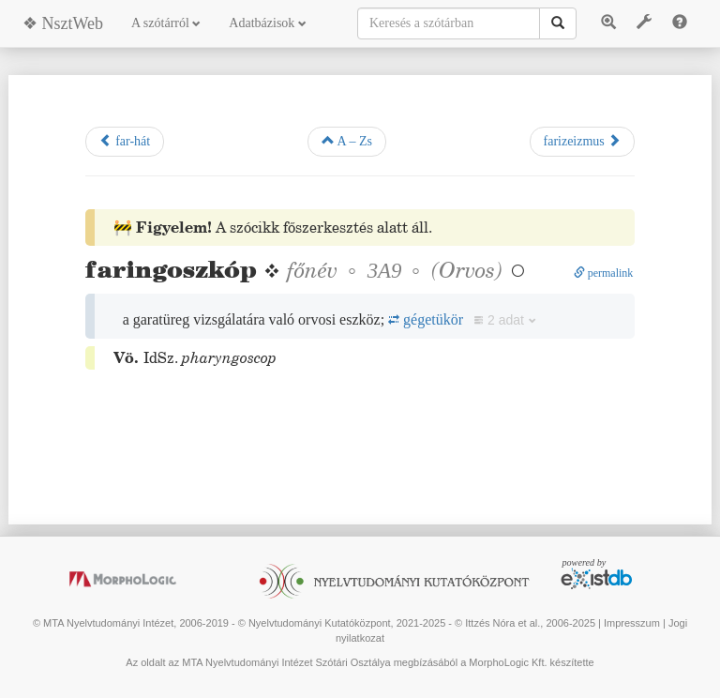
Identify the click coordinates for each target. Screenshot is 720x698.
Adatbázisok (267, 23)
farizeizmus (583, 140)
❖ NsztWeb (62, 23)
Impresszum (632, 623)
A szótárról (166, 23)
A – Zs (347, 140)
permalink (604, 273)
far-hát (125, 140)
